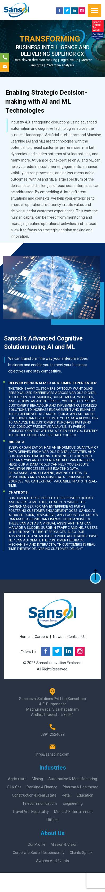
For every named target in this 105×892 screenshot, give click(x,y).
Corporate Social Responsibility (38, 852)
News (57, 636)
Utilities (52, 820)
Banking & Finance (42, 787)
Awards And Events (52, 861)
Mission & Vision (64, 844)
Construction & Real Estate (34, 795)
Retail (66, 795)
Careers (41, 636)
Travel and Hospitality (30, 812)
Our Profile (36, 844)
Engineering (73, 803)
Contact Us (76, 636)
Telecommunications (40, 803)
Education (85, 795)
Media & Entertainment (73, 812)
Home (25, 636)
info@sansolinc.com (52, 754)
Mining (37, 779)
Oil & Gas (14, 787)
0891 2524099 (53, 734)
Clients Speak (81, 852)
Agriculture (17, 779)
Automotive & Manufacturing (72, 779)
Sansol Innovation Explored (58, 663)
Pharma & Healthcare (80, 787)
